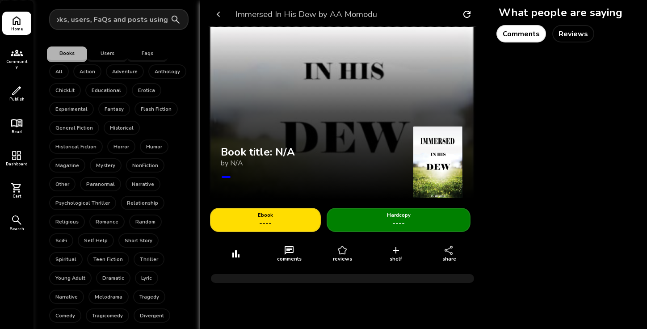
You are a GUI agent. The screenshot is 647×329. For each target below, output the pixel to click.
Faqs (147, 53)
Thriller (149, 259)
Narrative (143, 184)
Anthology (167, 71)
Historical (122, 128)
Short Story (138, 240)
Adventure (125, 71)
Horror (121, 146)
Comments (521, 34)
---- (265, 220)
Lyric (146, 278)
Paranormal (100, 184)
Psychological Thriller (82, 203)
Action (87, 71)
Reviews (573, 34)
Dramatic (113, 278)
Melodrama (108, 297)
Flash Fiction (156, 109)
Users (107, 53)
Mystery (105, 165)
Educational (106, 90)
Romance (107, 222)
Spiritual (65, 259)
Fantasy (114, 109)
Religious (67, 222)
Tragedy (149, 297)
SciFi (61, 240)
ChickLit (65, 90)
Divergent (152, 315)
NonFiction (145, 165)
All (59, 71)
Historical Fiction (76, 146)
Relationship (142, 203)
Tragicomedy (107, 315)
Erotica (146, 90)
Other (62, 184)
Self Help (96, 240)
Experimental (71, 109)
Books (67, 53)
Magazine (67, 165)
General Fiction (74, 128)
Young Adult (70, 278)
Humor (154, 146)
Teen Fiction (108, 259)
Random (145, 222)
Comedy (65, 315)
